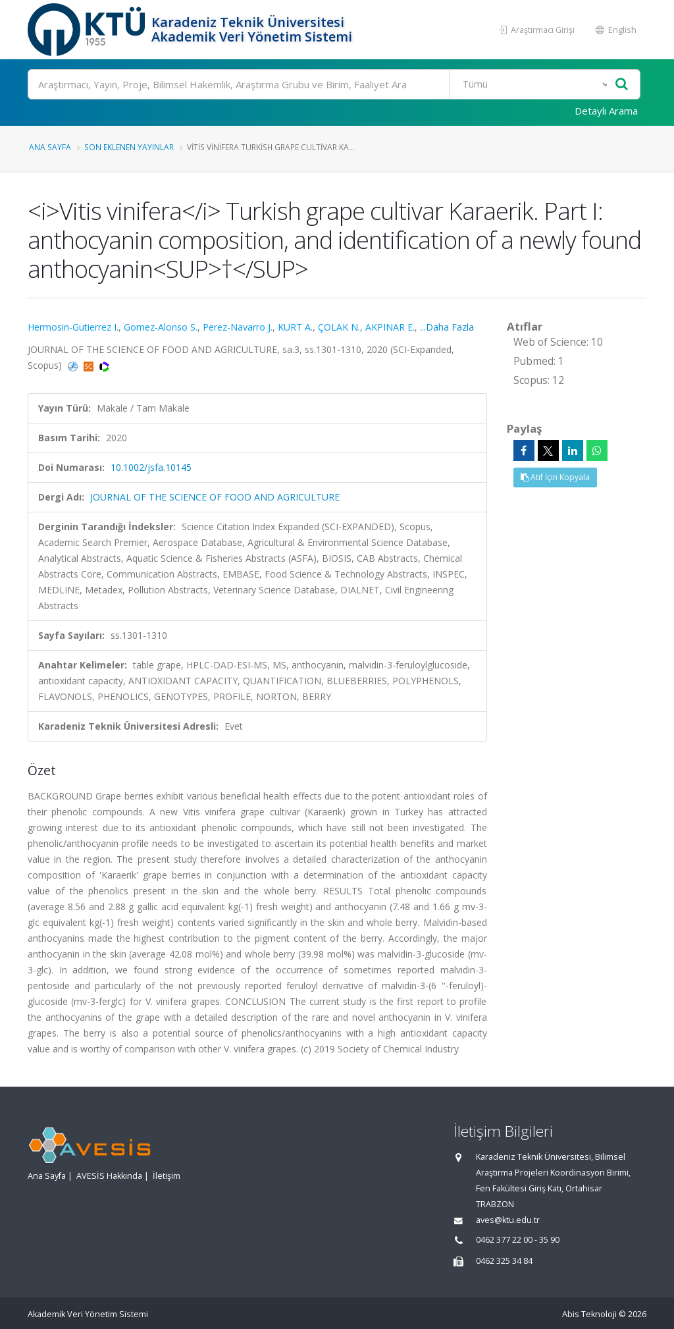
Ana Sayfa (50, 147)
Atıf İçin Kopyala (555, 477)
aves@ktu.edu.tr (508, 1220)
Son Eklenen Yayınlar (129, 147)
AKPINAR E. (390, 327)
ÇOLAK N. (339, 327)
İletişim (166, 1175)
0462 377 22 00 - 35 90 (517, 1239)
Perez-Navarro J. (237, 327)
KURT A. (295, 327)
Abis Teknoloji (589, 1314)
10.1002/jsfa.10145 (151, 467)
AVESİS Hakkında (109, 1175)
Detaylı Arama (606, 110)
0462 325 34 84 (504, 1260)
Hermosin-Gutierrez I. (73, 327)
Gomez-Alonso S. (160, 327)
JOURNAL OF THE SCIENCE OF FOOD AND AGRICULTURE (215, 497)
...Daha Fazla (447, 327)
